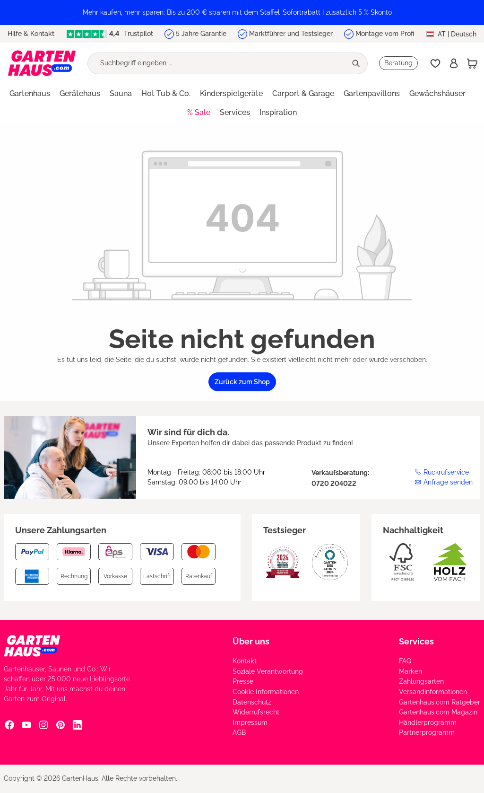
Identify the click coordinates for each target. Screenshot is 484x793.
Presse (243, 681)
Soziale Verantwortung (268, 671)
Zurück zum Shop (242, 382)
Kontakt (245, 661)
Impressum (250, 722)
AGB (239, 732)
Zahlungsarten (421, 681)
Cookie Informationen (266, 692)
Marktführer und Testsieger (291, 33)
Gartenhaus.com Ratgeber (439, 702)
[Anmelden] (454, 63)
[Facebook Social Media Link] (9, 724)
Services (416, 641)
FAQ (405, 661)
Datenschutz (252, 702)
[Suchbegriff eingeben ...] (217, 63)
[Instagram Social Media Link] (43, 724)
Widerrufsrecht (256, 712)
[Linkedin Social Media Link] (77, 724)
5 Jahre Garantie (201, 33)
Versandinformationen (433, 692)
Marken (410, 671)
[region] (242, 12)
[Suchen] (357, 63)
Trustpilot (110, 34)
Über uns (251, 641)
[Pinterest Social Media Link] (60, 724)
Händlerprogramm (428, 722)
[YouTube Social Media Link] (26, 724)
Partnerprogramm (427, 732)
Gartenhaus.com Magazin (438, 712)
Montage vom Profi (384, 33)
